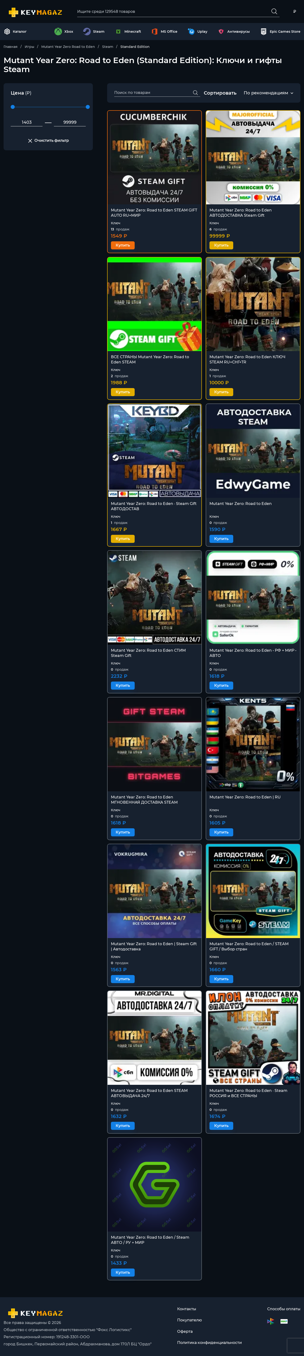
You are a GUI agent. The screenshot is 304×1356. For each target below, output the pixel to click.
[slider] (13, 107)
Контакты (186, 1309)
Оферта (185, 1331)
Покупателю (189, 1320)
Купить (123, 245)
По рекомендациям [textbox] (266, 93)
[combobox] (266, 93)
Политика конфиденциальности (209, 1343)
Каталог (15, 31)
